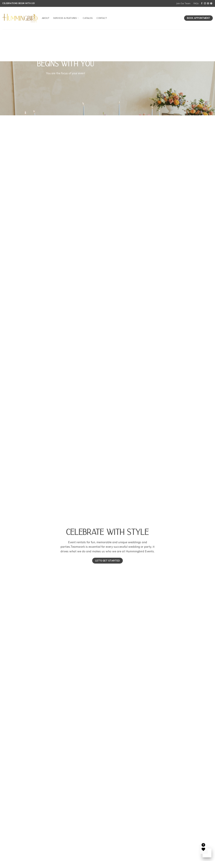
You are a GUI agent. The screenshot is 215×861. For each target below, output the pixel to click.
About (45, 18)
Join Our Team (183, 3)
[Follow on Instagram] (205, 3)
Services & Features (66, 18)
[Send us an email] (208, 3)
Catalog (88, 18)
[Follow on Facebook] (202, 3)
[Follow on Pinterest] (211, 3)
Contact (101, 18)
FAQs (196, 3)
